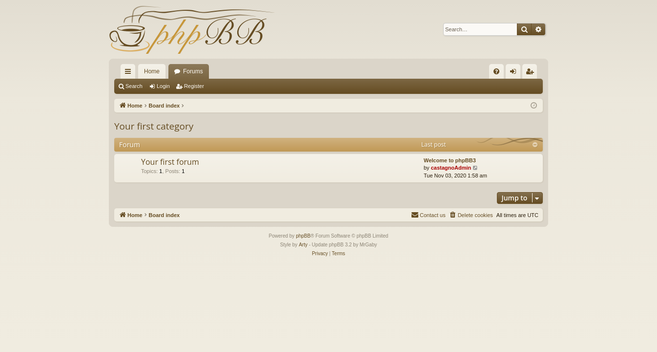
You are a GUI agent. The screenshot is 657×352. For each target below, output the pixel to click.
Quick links (129, 73)
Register (194, 86)
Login (163, 86)
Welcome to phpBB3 (450, 160)
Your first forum (170, 161)
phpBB (303, 236)
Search (134, 86)
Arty (303, 244)
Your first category (153, 126)
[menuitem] (496, 71)
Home (152, 71)
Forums (193, 71)
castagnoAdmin (451, 168)
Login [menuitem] (515, 73)
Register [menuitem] (532, 73)
